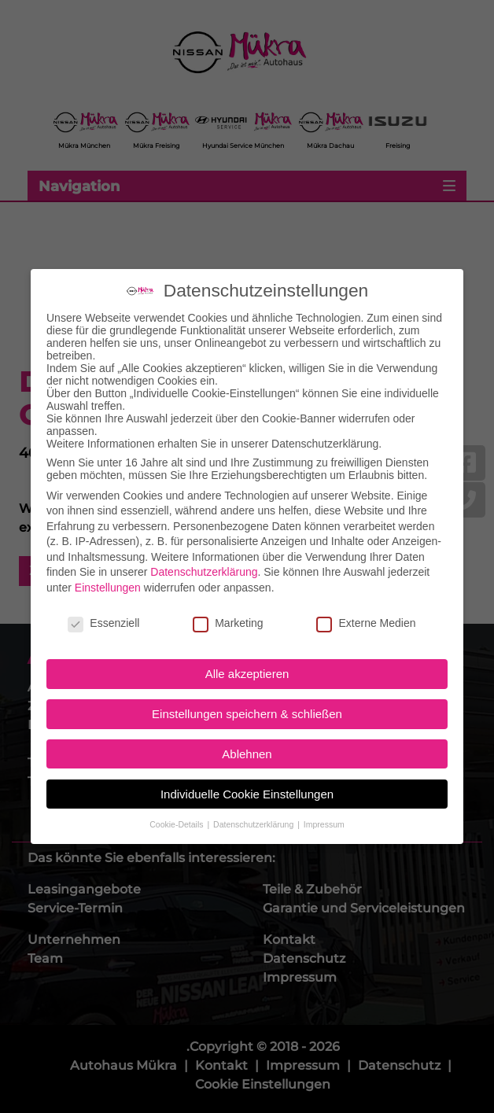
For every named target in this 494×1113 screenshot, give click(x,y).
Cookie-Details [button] (177, 810)
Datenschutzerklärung (203, 558)
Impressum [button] (324, 810)
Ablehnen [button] (246, 739)
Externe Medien (365, 609)
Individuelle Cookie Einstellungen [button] (247, 780)
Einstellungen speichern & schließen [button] (247, 699)
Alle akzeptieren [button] (247, 660)
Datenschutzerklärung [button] (254, 810)
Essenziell (103, 609)
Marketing (228, 609)
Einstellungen (108, 573)
